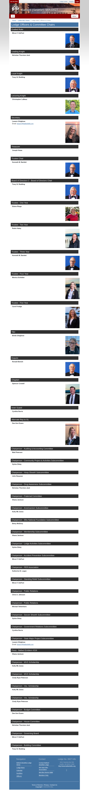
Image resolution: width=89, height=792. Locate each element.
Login (77, 1)
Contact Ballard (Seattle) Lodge (44, 764)
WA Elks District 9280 (46, 772)
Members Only (43, 775)
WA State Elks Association (43, 768)
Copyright (39, 787)
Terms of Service (37, 785)
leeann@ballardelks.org (25, 124)
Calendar (19, 770)
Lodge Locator (63, 1)
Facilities (19, 773)
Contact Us (53, 785)
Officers (19, 776)
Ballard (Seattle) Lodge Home (24, 764)
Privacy (46, 785)
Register (71, 1)
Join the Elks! (14, 1)
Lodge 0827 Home (24, 20)
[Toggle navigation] (13, 16)
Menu (74, 16)
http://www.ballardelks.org (66, 766)
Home (14, 20)
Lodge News (21, 767)
